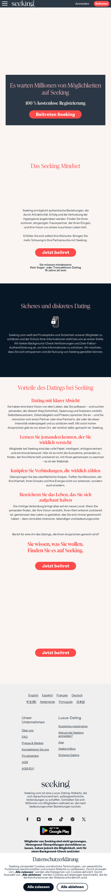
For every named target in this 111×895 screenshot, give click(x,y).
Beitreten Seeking (55, 114)
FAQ (25, 737)
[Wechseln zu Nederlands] (47, 701)
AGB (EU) (28, 768)
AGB (25, 762)
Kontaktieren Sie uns (35, 749)
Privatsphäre (30, 756)
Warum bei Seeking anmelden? (71, 734)
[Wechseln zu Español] (47, 695)
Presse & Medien (33, 743)
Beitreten (101, 3)
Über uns (28, 730)
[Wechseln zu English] (33, 695)
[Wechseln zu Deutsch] (77, 695)
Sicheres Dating (68, 755)
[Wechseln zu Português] (66, 701)
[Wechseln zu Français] (62, 695)
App (61, 742)
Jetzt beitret (55, 252)
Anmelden (82, 3)
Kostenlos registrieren (73, 726)
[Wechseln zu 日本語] (81, 701)
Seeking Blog (67, 748)
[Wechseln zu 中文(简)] (31, 701)
